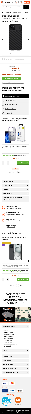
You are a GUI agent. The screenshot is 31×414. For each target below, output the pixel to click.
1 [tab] (10, 53)
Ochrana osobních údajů (10, 344)
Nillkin (26, 12)
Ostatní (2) (7, 113)
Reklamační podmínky (9, 336)
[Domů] (2, 12)
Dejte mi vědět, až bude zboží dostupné (13, 83)
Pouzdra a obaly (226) (11, 96)
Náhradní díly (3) (9, 109)
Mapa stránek (7, 346)
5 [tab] (18, 53)
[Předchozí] (3, 40)
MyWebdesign (20, 412)
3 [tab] (14, 53)
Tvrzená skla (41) (9, 100)
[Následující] (28, 40)
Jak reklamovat (8, 340)
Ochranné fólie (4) (9, 105)
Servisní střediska (8, 338)
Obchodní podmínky (9, 334)
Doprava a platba (8, 332)
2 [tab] (12, 53)
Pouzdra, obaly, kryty (18, 12)
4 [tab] (16, 53)
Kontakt (6, 330)
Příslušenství (7, 12)
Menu (26, 2)
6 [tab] (20, 53)
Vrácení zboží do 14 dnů (10, 342)
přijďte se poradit (10, 227)
